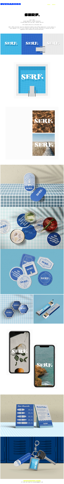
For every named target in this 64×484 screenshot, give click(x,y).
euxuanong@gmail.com (38, 482)
